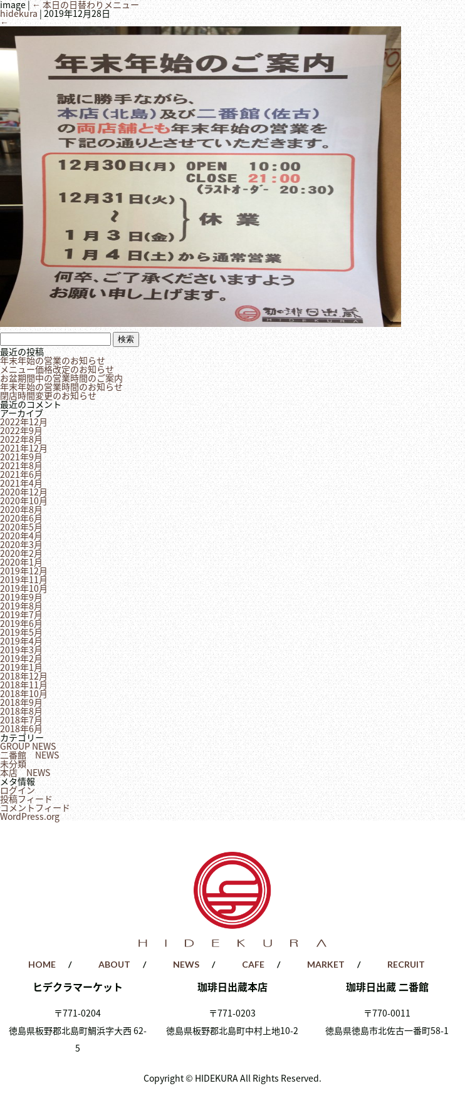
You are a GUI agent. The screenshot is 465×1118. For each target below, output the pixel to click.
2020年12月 (24, 491)
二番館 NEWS (29, 754)
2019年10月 (24, 588)
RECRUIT (406, 964)
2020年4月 (21, 535)
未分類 (13, 763)
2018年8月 (21, 711)
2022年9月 (21, 430)
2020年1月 (21, 562)
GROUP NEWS (28, 746)
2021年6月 (21, 474)
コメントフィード (35, 807)
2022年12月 (24, 421)
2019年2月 (21, 658)
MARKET (326, 964)
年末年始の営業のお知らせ (52, 360)
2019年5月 (21, 632)
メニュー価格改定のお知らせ (57, 369)
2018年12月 (24, 676)
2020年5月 (21, 526)
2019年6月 (21, 623)
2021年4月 (21, 483)
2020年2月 (21, 553)
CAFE (253, 964)
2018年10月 (24, 693)
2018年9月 (21, 702)
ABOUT (114, 964)
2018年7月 (21, 719)
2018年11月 (24, 684)
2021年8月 (21, 465)
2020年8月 (21, 509)
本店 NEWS (25, 772)
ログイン (17, 790)
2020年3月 (21, 544)
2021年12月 (24, 448)
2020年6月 (21, 518)
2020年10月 (24, 500)
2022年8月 (21, 439)
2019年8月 (21, 605)
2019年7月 (21, 614)
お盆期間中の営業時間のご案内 (61, 377)
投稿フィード (26, 798)
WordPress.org (30, 816)
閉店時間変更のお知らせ (48, 395)
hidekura (19, 13)
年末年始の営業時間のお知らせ (61, 386)
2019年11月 (24, 579)
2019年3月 (21, 649)
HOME (42, 964)
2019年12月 (24, 570)
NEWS (186, 964)
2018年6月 (21, 728)
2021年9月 (21, 456)
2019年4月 (21, 640)
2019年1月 (21, 667)
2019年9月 (21, 597)
